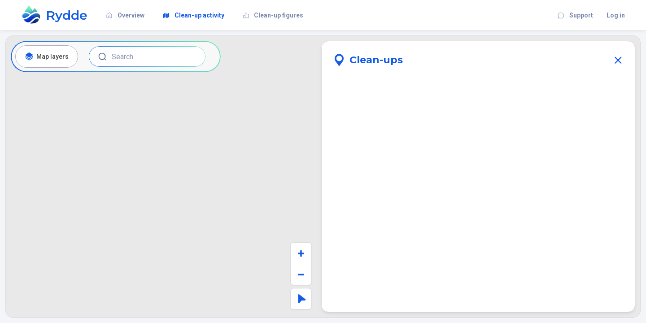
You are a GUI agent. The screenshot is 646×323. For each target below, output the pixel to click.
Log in (616, 15)
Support (573, 15)
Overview (122, 15)
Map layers (47, 56)
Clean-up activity (191, 15)
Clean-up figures (271, 15)
